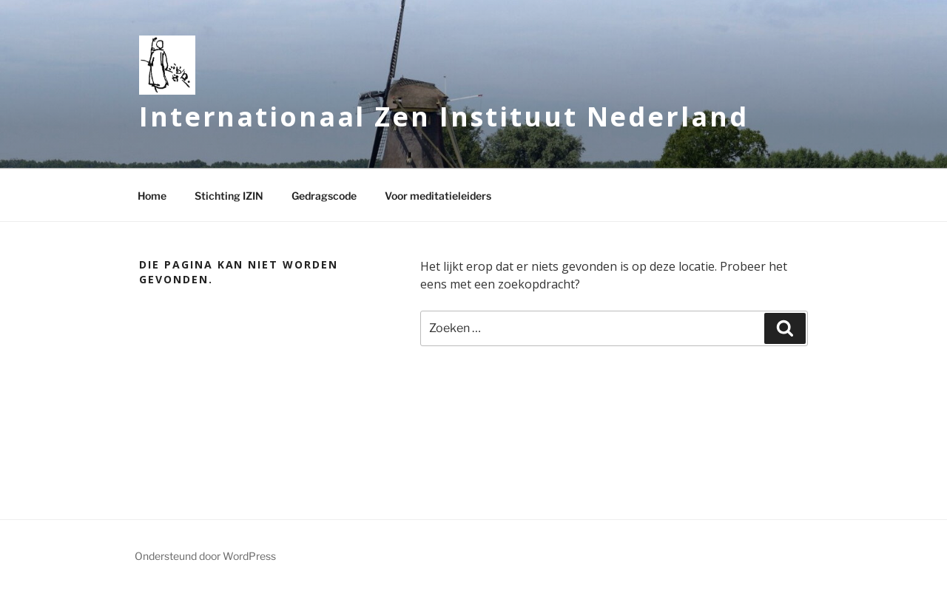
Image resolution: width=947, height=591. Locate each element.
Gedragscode (324, 195)
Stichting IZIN (229, 195)
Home (152, 195)
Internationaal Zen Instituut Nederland (443, 116)
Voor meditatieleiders (438, 195)
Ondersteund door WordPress (205, 556)
